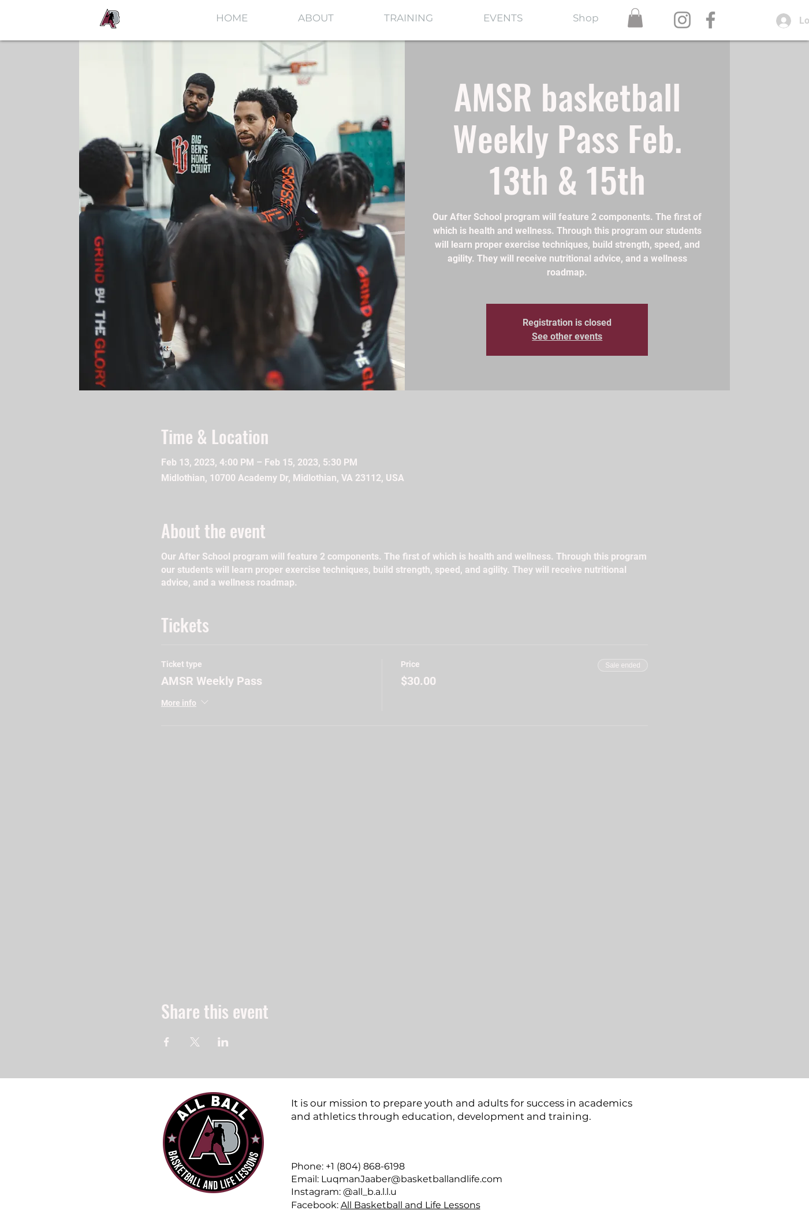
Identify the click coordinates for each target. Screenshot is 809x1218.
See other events (567, 336)
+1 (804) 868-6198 (365, 1166)
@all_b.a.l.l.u (370, 1191)
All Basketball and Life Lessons (410, 1205)
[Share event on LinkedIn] (223, 1041)
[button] (635, 17)
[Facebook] (710, 20)
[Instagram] (682, 20)
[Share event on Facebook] (166, 1041)
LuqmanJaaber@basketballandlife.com (411, 1179)
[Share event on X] (194, 1041)
